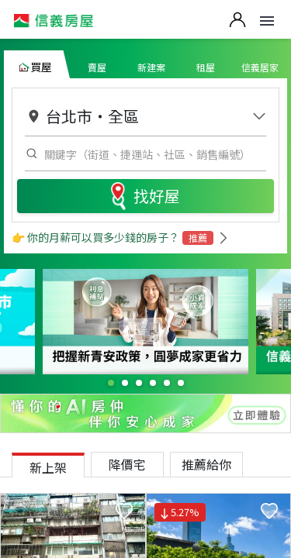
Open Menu (267, 21)
